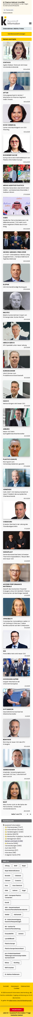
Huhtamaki (17, 914)
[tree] (16, 841)
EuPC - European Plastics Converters (13, 896)
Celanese (18, 876)
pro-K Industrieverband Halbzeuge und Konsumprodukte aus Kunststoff (15, 956)
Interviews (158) (10, 853)
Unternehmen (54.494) (14, 830)
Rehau (7, 963)
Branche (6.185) (11, 843)
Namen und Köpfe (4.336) (14, 841)
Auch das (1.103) (10, 848)
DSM (6, 890)
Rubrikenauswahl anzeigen (16, 34)
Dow (6, 885)
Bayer (24, 866)
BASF (15, 866)
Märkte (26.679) (11, 834)
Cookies (16, 988)
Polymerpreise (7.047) (14, 827)
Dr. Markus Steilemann (12, 974)
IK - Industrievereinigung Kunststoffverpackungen (13, 921)
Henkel (7, 914)
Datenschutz (25, 986)
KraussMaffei (9, 934)
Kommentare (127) (11, 850)
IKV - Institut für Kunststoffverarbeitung (12, 928)
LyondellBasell (9, 939)
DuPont (15, 890)
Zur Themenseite (8, 10)
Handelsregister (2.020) (14, 832)
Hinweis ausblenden (7, 12)
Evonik (7, 902)
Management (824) (13, 839)
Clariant (7, 880)
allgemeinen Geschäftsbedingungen (20, 1000)
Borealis (7, 876)
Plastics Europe (10, 943)
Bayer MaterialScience (12, 871)
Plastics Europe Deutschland (14, 948)
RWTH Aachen (9, 968)
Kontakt (6, 986)
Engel (24, 890)
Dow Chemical (17, 885)
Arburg (7, 866)
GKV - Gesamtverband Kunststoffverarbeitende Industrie (16, 908)
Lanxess (20, 934)
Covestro (18, 880)
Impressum (15, 986)
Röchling (16, 963)
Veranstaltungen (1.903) (13, 846)
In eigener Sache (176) (12, 855)
